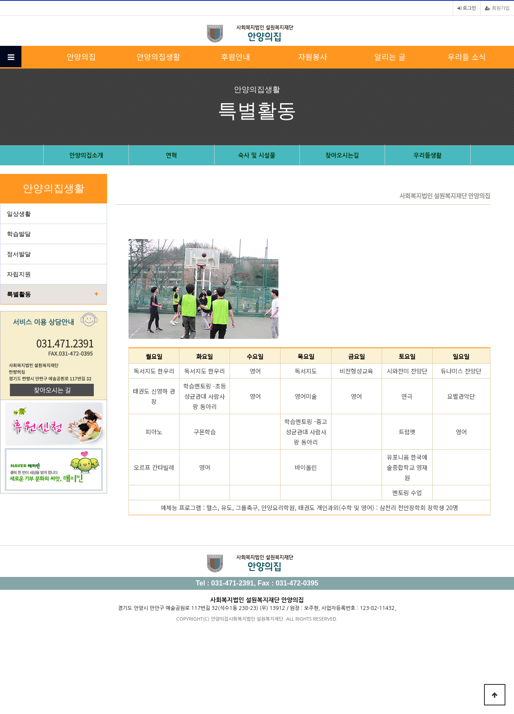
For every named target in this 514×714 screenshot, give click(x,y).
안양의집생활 (158, 56)
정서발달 (19, 254)
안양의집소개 (86, 155)
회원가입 (497, 8)
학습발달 (19, 233)
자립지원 (19, 274)
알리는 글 (390, 56)
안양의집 (81, 56)
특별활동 (19, 294)
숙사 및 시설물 (256, 155)
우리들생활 (427, 155)
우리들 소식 (467, 56)
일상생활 (19, 213)
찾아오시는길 (342, 155)
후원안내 (235, 56)
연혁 (171, 155)
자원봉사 (312, 56)
